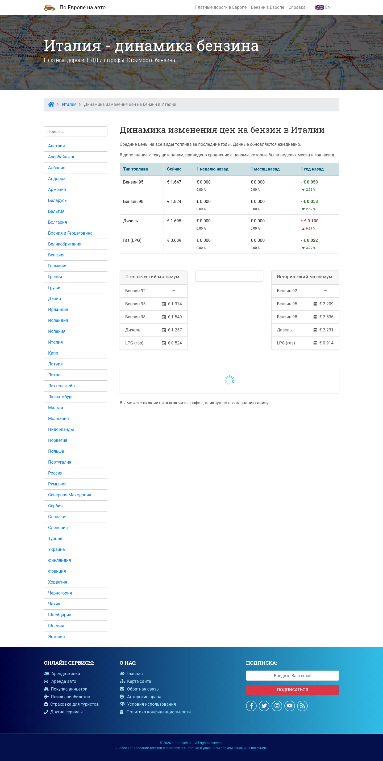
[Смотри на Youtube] (290, 706)
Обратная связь (139, 689)
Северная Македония (69, 494)
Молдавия (58, 418)
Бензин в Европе (267, 7)
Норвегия (57, 440)
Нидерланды (61, 429)
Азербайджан (62, 156)
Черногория (60, 593)
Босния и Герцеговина (70, 233)
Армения (57, 189)
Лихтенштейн (61, 385)
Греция (55, 276)
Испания (56, 331)
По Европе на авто (83, 7)
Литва (54, 374)
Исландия (58, 320)
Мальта (55, 407)
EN (323, 7)
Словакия (58, 516)
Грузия (54, 287)
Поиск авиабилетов (67, 696)
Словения (58, 527)
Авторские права (140, 696)
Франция (57, 571)
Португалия (59, 462)
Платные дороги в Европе (221, 7)
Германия (58, 265)
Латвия (55, 364)
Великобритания (64, 244)
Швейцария (59, 614)
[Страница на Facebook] (251, 706)
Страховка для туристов (71, 704)
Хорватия (57, 582)
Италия (55, 342)
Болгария (57, 222)
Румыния (57, 483)
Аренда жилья (62, 673)
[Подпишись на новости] (302, 706)
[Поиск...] (75, 131)
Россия (55, 473)
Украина (56, 549)
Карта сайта (135, 681)
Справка (297, 7)
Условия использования (148, 704)
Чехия (54, 603)
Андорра (56, 178)
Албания (56, 167)
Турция (55, 538)
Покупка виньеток (65, 689)
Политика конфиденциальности (155, 711)
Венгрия (56, 254)
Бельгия (56, 211)
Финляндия (59, 560)
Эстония (56, 636)
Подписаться (292, 689)
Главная (131, 673)
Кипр (53, 353)
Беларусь (57, 200)
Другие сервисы (63, 711)
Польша (56, 451)
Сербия (55, 505)
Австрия (56, 145)
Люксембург (60, 396)
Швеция (56, 625)
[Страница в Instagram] (277, 706)
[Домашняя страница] (49, 7)
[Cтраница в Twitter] (264, 706)
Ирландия (58, 309)
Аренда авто (60, 681)
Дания (54, 298)
